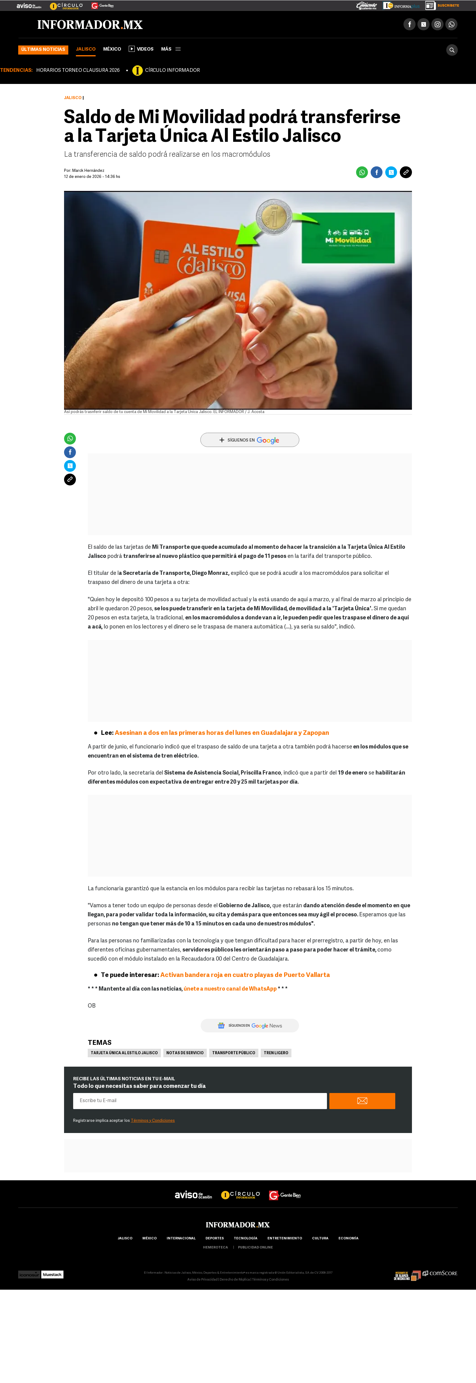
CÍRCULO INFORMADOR (172, 70)
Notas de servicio (185, 1053)
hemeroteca (215, 1247)
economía (348, 1238)
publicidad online (255, 1247)
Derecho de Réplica (235, 1279)
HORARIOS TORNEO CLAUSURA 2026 (78, 70)
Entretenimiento (284, 1238)
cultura (320, 1238)
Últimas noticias (43, 50)
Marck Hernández (88, 171)
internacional (181, 1238)
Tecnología (245, 1238)
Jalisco (86, 49)
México (112, 49)
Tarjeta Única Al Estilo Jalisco (124, 1053)
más (171, 49)
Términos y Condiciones (153, 1121)
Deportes (215, 1238)
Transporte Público (233, 1053)
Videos (141, 49)
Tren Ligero (276, 1053)
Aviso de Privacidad (202, 1279)
